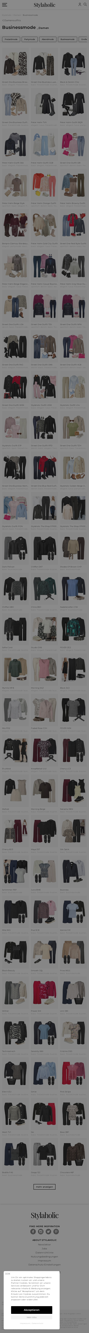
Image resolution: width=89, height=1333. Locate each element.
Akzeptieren (32, 1309)
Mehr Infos (32, 1317)
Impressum (25, 1323)
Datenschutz (37, 1323)
